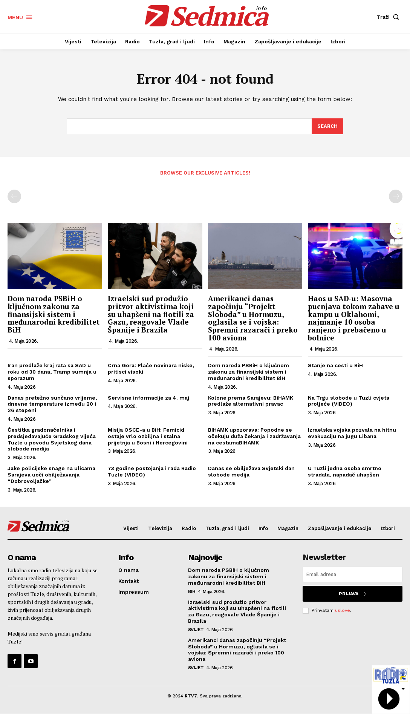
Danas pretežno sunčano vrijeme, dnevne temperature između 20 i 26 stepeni (52, 404)
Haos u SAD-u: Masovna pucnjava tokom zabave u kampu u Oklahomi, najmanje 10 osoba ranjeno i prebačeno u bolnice (353, 318)
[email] (352, 574)
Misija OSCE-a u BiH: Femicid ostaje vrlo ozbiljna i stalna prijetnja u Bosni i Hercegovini (148, 436)
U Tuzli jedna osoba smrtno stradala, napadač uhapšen (344, 472)
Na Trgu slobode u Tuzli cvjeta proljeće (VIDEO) (348, 401)
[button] (389, 17)
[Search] (327, 127)
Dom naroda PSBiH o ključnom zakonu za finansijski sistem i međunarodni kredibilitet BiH (54, 314)
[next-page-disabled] (395, 197)
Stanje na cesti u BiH (335, 366)
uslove (342, 610)
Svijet (196, 629)
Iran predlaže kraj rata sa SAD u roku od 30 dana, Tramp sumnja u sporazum (52, 372)
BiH (192, 591)
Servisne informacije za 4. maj (148, 398)
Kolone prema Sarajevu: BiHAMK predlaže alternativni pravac (250, 401)
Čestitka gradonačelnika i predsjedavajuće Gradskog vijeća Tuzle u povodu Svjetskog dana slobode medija (52, 439)
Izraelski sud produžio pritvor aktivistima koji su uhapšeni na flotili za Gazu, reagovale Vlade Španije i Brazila (151, 314)
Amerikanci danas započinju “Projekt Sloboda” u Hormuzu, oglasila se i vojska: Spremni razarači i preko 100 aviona (253, 318)
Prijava (353, 594)
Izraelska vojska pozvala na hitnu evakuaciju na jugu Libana (352, 433)
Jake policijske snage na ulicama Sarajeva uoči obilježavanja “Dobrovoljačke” (51, 475)
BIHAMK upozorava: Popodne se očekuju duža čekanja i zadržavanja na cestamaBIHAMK (254, 436)
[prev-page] (14, 197)
